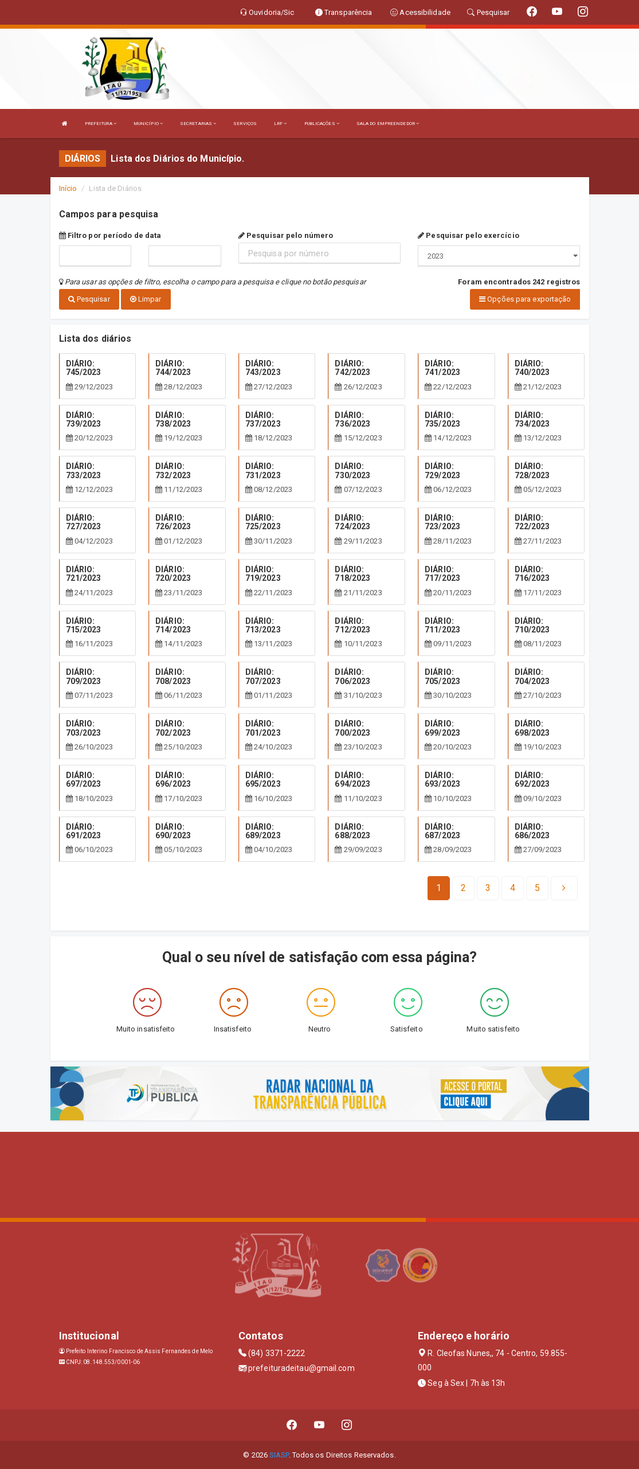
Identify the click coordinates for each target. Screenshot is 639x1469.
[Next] (537, 888)
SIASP (279, 1454)
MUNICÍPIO (148, 123)
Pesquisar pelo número (285, 235)
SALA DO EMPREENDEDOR (387, 123)
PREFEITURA (100, 123)
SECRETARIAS (198, 123)
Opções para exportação (525, 299)
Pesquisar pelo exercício (468, 235)
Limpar (146, 299)
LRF (280, 123)
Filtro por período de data (110, 235)
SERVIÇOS (245, 123)
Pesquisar (89, 299)
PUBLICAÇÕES (321, 123)
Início (68, 188)
